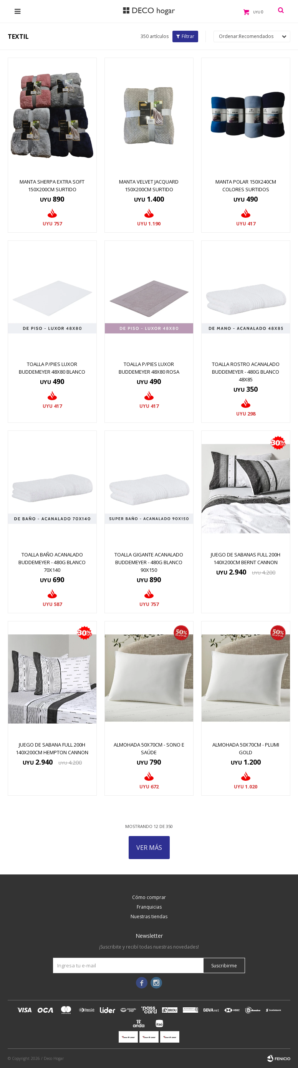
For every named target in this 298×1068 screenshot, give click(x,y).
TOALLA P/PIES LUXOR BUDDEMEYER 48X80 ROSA (149, 368)
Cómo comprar (149, 897)
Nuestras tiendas (149, 916)
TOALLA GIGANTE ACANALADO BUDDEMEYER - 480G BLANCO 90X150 (148, 562)
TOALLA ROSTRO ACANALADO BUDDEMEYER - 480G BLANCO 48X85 (246, 372)
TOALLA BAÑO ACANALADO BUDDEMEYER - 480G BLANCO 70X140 (52, 562)
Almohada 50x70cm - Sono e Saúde (149, 748)
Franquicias (149, 907)
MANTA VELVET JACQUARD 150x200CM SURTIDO (149, 185)
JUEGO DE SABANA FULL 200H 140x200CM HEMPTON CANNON (52, 748)
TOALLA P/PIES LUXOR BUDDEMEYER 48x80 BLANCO (52, 368)
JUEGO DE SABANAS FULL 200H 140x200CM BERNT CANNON (245, 558)
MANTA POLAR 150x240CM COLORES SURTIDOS (245, 185)
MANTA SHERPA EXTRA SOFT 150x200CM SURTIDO (52, 185)
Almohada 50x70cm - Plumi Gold (245, 748)
